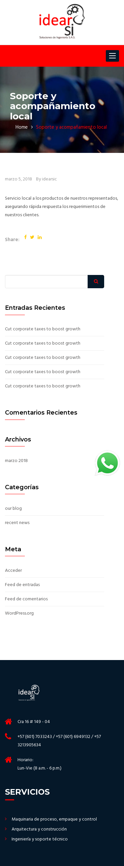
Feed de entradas (22, 585)
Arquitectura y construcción (39, 829)
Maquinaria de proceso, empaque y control (54, 819)
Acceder (13, 570)
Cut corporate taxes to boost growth (42, 329)
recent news (17, 523)
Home (22, 127)
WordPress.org (19, 613)
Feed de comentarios (26, 599)
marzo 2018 (16, 461)
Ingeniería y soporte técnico (40, 839)
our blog (13, 508)
